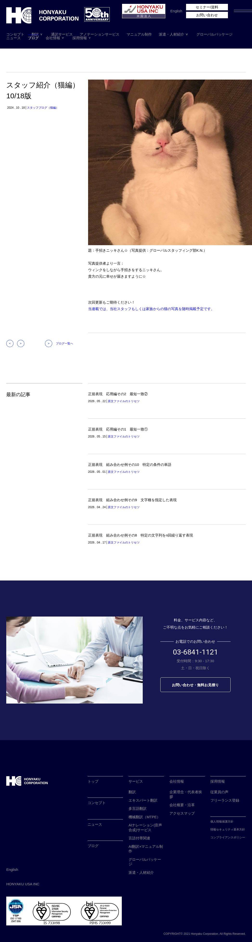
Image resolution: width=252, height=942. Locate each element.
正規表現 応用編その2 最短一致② (118, 394)
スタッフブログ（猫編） (43, 107)
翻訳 (35, 34)
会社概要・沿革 (182, 805)
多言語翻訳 (138, 808)
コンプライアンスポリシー (227, 837)
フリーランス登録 (224, 800)
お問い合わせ (207, 15)
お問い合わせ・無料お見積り (195, 685)
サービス (136, 781)
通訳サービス (62, 34)
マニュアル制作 (139, 34)
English (176, 11)
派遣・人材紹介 (171, 34)
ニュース (13, 38)
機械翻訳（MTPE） (144, 817)
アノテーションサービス (99, 34)
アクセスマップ (182, 813)
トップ (93, 781)
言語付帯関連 (139, 838)
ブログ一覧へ (64, 343)
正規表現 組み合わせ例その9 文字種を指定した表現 (132, 500)
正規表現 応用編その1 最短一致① (118, 429)
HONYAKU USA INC (22, 884)
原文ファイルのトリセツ (124, 401)
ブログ (33, 38)
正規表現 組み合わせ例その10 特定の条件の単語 (130, 464)
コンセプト (15, 34)
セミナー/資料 (207, 7)
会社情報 (53, 38)
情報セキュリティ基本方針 (227, 829)
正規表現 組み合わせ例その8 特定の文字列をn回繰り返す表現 (140, 535)
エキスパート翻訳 (143, 800)
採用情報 (79, 38)
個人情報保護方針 (221, 821)
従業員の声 (219, 792)
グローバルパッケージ (214, 34)
